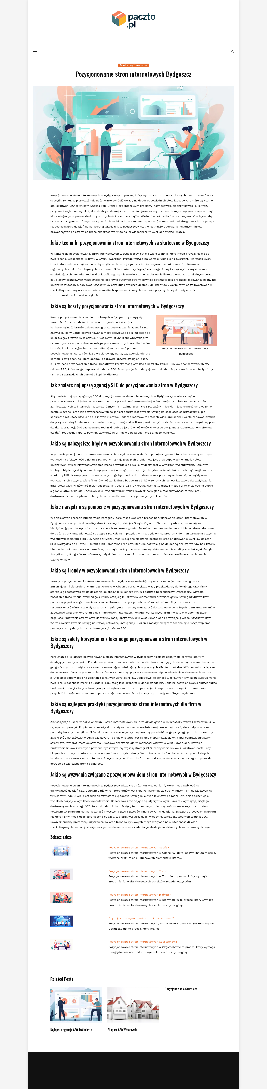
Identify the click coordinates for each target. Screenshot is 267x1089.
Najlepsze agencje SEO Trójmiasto (71, 1029)
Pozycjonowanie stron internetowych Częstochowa (142, 941)
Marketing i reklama (133, 65)
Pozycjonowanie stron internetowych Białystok (139, 894)
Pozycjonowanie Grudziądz (181, 989)
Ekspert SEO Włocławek (122, 1029)
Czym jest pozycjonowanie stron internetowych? (141, 918)
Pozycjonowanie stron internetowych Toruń (137, 871)
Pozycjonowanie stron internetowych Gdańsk (138, 847)
